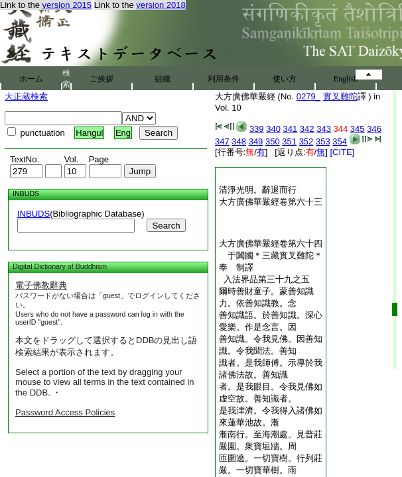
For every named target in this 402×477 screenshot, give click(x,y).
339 (256, 129)
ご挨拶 (101, 78)
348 (239, 141)
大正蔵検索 (26, 96)
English (346, 78)
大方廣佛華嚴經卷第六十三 (270, 202)
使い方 (285, 78)
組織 (162, 78)
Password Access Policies (65, 412)
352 (306, 141)
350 (272, 141)
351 (289, 141)
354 (339, 141)
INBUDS (33, 214)
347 (222, 141)
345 (357, 129)
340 (273, 129)
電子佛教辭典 (41, 285)
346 (374, 129)
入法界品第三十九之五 (264, 279)
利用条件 (223, 78)
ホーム (31, 78)
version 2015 (67, 5)
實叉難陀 (340, 96)
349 (256, 141)
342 (307, 129)
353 (323, 141)
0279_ (308, 96)
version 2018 (160, 5)
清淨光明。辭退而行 (258, 190)
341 (290, 129)
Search (166, 226)
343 (323, 129)
